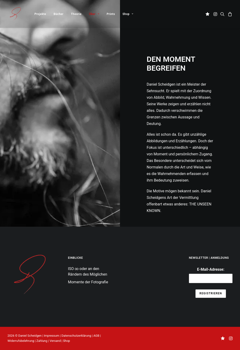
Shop (128, 14)
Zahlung (41, 341)
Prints (111, 14)
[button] (208, 14)
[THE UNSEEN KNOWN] (15, 14)
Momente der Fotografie (88, 282)
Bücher (59, 14)
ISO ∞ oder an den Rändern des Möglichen (87, 271)
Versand (55, 341)
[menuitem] (40, 14)
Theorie (76, 14)
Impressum (51, 335)
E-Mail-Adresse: (210, 275)
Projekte (40, 14)
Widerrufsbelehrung (21, 341)
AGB (96, 335)
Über (94, 14)
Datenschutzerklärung (76, 335)
